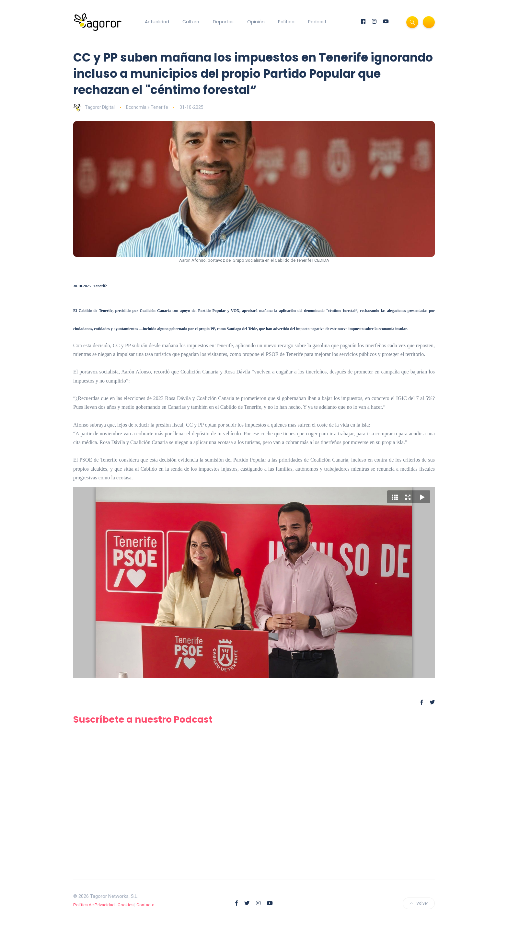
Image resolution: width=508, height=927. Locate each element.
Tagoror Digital (94, 107)
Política (286, 21)
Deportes (223, 21)
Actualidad (157, 21)
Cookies (125, 904)
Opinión (256, 21)
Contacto (145, 904)
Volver (419, 903)
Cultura (190, 21)
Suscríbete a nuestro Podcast (143, 719)
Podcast (317, 21)
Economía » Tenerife (147, 107)
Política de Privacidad (94, 904)
